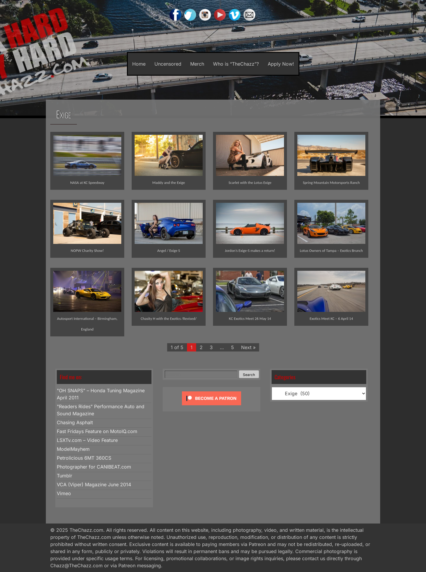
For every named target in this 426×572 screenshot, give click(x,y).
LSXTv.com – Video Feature (87, 440)
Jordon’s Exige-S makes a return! (250, 250)
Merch (197, 64)
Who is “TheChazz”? (236, 64)
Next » (248, 347)
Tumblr (64, 476)
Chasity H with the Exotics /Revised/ (168, 318)
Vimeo (64, 493)
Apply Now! (281, 64)
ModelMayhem (73, 449)
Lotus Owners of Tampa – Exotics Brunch (331, 250)
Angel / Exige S (168, 250)
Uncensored (167, 64)
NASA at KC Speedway (87, 182)
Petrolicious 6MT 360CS (84, 458)
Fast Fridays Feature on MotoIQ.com (97, 431)
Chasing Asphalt (75, 422)
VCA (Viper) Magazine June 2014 (94, 484)
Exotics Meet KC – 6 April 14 (331, 318)
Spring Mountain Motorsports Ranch (331, 182)
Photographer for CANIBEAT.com (94, 467)
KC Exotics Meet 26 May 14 (250, 318)
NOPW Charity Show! (87, 250)
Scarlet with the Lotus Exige (250, 182)
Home (139, 64)
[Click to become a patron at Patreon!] (211, 406)
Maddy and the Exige (168, 182)
